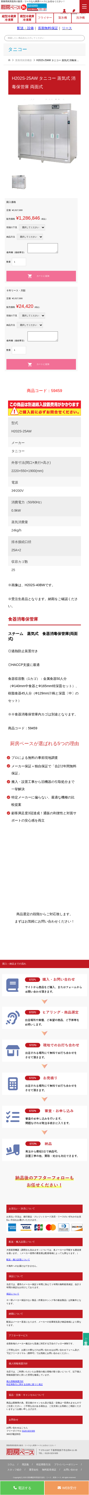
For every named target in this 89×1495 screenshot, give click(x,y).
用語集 (25, 1464)
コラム (10, 1464)
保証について (12, 1294)
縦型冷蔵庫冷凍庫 (9, 18)
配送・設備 (25, 28)
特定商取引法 (43, 1464)
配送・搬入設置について (18, 1259)
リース (67, 28)
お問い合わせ (71, 1470)
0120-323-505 (33, 5)
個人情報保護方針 (14, 1381)
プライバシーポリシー (66, 1464)
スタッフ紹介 (14, 1470)
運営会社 (33, 1470)
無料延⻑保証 (49, 1470)
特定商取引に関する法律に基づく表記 (24, 1384)
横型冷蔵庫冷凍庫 (27, 18)
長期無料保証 (48, 28)
